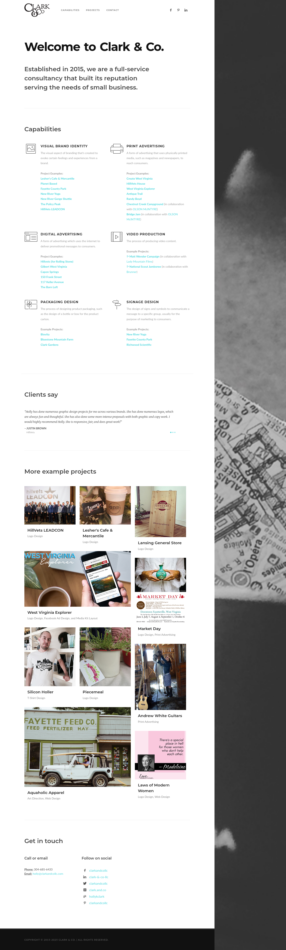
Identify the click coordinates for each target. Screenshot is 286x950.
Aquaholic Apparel (45, 792)
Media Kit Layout (87, 618)
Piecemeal (93, 692)
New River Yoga (50, 193)
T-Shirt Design (36, 698)
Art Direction (35, 798)
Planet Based (49, 183)
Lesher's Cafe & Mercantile (57, 178)
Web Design (52, 798)
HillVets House (136, 183)
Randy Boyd (134, 198)
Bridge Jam (134, 214)
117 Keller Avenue (52, 282)
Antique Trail (135, 193)
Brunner (132, 272)
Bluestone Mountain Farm (57, 339)
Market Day (149, 628)
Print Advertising (148, 721)
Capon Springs (50, 272)
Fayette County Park (53, 188)
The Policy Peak (51, 204)
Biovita (45, 334)
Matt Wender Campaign (143, 256)
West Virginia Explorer (141, 188)
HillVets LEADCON (53, 209)
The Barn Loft (49, 287)
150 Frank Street (51, 277)
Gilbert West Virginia (54, 266)
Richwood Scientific (139, 344)
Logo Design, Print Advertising (157, 634)
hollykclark (96, 896)
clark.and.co (97, 890)
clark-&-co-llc (98, 877)
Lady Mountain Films (139, 261)
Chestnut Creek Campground (145, 204)
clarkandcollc (98, 870)
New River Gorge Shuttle (56, 198)
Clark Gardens (49, 344)
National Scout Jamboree (144, 266)
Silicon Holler (40, 692)
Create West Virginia (140, 178)
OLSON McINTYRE (145, 209)
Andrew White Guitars (160, 715)
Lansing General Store (160, 543)
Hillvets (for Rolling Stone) (57, 261)
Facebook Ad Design (57, 618)
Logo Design (35, 536)
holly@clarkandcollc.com (47, 873)
